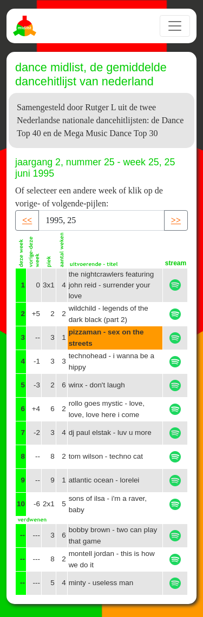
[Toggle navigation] (175, 26)
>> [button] (176, 220)
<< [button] (27, 220)
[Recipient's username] (101, 220)
